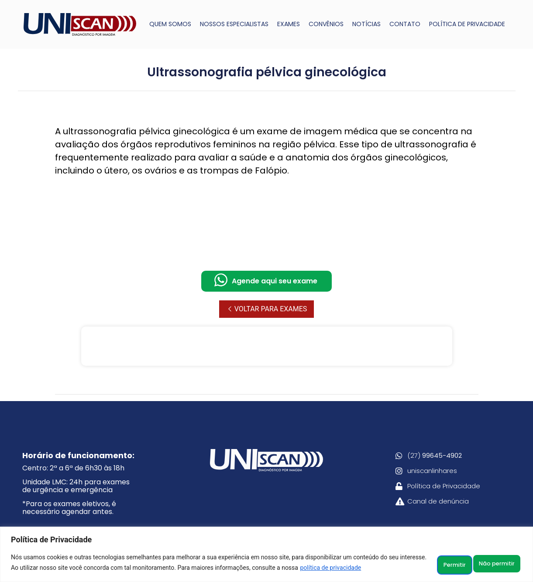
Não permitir (437, 559)
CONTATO (404, 24)
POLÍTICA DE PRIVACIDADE (467, 24)
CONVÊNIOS (326, 24)
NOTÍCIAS (366, 24)
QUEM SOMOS (170, 24)
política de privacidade (59, 569)
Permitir (497, 559)
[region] (266, 551)
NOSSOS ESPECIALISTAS (234, 24)
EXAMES (288, 24)
